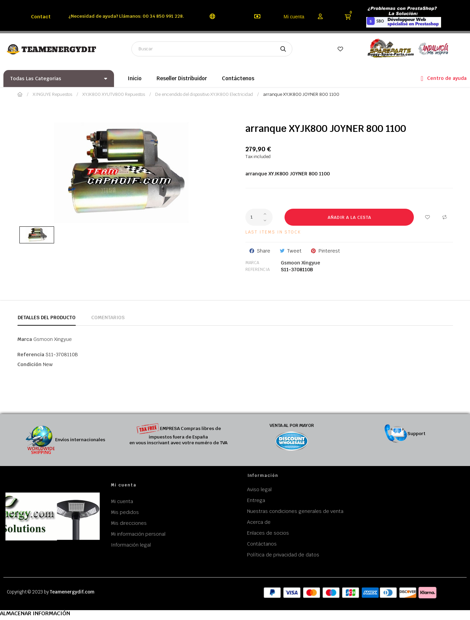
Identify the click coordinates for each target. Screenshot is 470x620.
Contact (41, 17)
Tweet (294, 251)
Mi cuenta (293, 16)
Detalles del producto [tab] (47, 317)
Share (263, 251)
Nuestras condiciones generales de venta (295, 511)
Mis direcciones (129, 523)
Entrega (256, 500)
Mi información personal (138, 534)
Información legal (131, 545)
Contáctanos (262, 544)
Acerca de (259, 522)
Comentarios (108, 317)
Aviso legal (259, 489)
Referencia (257, 269)
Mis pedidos (125, 512)
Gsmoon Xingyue (300, 263)
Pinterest (329, 251)
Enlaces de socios (268, 533)
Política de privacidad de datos (283, 555)
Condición (29, 364)
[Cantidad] (259, 217)
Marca (252, 262)
